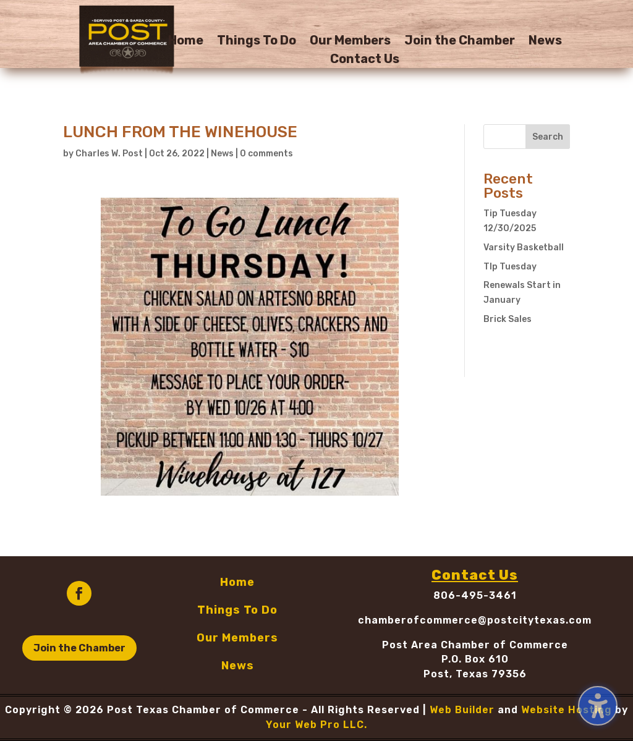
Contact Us (364, 60)
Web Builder (462, 710)
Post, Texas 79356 (475, 674)
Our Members (350, 42)
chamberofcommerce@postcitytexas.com (475, 620)
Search (547, 137)
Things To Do (256, 42)
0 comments (266, 153)
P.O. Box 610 (475, 659)
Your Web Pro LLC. (316, 724)
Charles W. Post (109, 153)
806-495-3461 (475, 595)
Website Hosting (566, 710)
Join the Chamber (459, 42)
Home (185, 42)
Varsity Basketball (523, 247)
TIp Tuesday (510, 266)
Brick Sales (507, 319)
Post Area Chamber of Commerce (475, 645)
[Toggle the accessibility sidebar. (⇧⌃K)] (598, 706)
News (545, 42)
